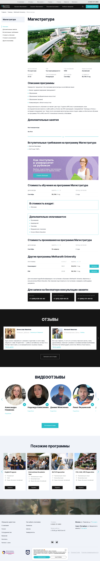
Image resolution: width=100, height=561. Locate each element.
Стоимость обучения (8, 35)
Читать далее (9, 347)
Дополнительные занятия (10, 29)
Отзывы (30, 2)
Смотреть (94, 266)
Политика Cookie (75, 552)
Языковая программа (53, 6)
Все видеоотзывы (50, 425)
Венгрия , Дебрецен (23, 332)
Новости (66, 2)
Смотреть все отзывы (50, 356)
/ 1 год (75, 266)
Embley (82, 332)
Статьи (59, 2)
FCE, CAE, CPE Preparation (85, 472)
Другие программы (8, 40)
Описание (5, 26)
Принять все (42, 557)
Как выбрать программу (33, 522)
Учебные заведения (67, 6)
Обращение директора (8, 522)
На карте (94, 522)
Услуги (4, 529)
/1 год (56, 194)
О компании (20, 2)
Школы (28, 529)
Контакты (74, 2)
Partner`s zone (6, 542)
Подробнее (8, 413)
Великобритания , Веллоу (73, 332)
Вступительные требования (10, 32)
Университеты (30, 532)
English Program (10, 472)
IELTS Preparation (58, 472)
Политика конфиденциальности (89, 552)
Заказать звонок (92, 6)
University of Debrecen (36, 332)
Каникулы (29, 525)
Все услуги (40, 2)
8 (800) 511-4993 (93, 2)
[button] (98, 338)
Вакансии (4, 536)
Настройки (58, 557)
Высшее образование (20, 6)
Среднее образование (36, 6)
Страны (50, 2)
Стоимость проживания (9, 38)
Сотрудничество (7, 532)
